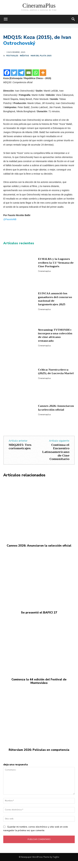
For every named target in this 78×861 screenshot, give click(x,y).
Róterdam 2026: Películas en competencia (39, 750)
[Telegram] (21, 72)
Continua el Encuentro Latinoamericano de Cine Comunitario (55, 452)
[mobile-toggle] (5, 19)
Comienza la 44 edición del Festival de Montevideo (39, 681)
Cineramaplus (44, 271)
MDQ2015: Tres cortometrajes (20, 446)
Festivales (12, 56)
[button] (73, 19)
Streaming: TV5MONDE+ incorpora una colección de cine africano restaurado (55, 335)
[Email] (28, 72)
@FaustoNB (9, 219)
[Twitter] (14, 72)
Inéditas (24, 56)
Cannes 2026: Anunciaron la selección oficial (56, 408)
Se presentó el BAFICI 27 (39, 612)
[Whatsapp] (35, 72)
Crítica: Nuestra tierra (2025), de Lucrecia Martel (56, 371)
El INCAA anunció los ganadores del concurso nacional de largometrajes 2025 (55, 299)
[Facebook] (7, 72)
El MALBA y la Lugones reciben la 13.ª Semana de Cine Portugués (56, 263)
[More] (43, 72)
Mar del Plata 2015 (41, 56)
